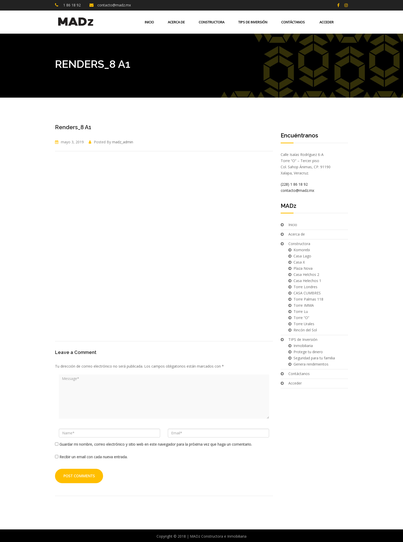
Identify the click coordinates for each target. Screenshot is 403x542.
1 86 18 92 (71, 5)
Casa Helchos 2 (306, 274)
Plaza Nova (303, 268)
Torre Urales (304, 323)
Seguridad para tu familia (314, 358)
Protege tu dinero (308, 351)
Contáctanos (293, 22)
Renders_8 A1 (73, 127)
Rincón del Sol (305, 330)
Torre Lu (301, 311)
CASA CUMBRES (307, 293)
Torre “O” (301, 317)
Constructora (211, 22)
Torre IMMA (304, 305)
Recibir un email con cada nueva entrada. (93, 456)
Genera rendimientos (311, 364)
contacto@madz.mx (114, 5)
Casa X (299, 262)
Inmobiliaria (303, 345)
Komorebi (302, 249)
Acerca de (176, 22)
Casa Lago (302, 256)
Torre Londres (305, 286)
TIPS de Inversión (252, 22)
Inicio (149, 22)
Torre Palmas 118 (308, 299)
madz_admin (122, 141)
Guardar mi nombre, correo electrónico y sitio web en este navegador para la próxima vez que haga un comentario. (155, 444)
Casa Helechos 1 (307, 280)
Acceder (326, 22)
